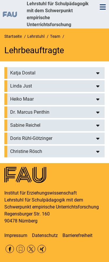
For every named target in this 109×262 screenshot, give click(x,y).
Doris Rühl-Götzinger (31, 138)
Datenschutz (45, 235)
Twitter (31, 249)
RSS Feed (20, 249)
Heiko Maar (22, 99)
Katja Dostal (22, 73)
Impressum (15, 235)
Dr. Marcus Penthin (29, 112)
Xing (41, 249)
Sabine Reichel (25, 125)
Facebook (10, 249)
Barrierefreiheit (77, 235)
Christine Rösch (26, 151)
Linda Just (21, 86)
